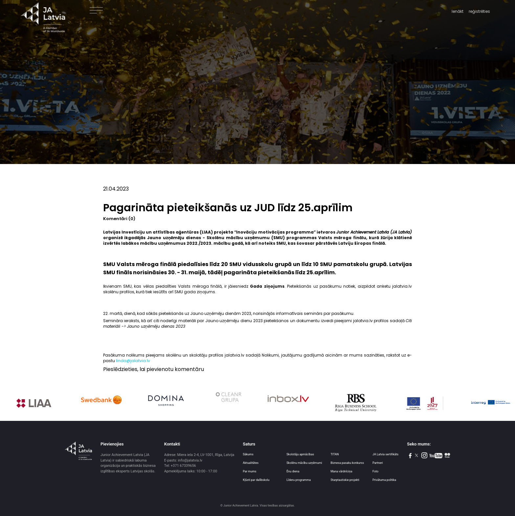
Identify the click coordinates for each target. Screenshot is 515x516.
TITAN (334, 454)
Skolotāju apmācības (300, 454)
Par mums (249, 471)
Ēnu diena (292, 471)
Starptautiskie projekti (344, 480)
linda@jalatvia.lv (133, 360)
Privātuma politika (384, 480)
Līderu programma (298, 480)
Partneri (377, 462)
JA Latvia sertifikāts (385, 454)
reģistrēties (479, 11)
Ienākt (457, 11)
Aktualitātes (250, 462)
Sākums (248, 454)
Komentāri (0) (119, 219)
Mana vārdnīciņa (341, 471)
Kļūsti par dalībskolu (256, 480)
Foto (375, 471)
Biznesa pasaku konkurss (347, 462)
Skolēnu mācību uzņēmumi (304, 462)
